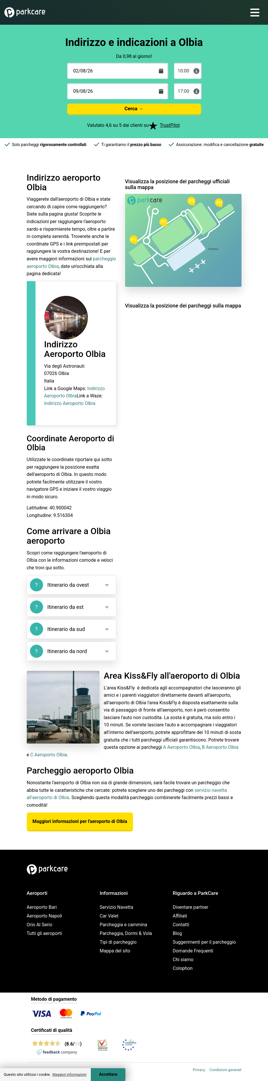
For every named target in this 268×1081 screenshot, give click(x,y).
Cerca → (134, 108)
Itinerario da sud (57, 629)
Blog (177, 933)
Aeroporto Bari (42, 907)
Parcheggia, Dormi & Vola (126, 933)
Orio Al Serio (39, 924)
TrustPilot (170, 125)
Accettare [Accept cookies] (108, 1074)
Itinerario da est (57, 607)
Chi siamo (183, 959)
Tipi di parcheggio (118, 942)
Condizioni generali (226, 1070)
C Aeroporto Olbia (48, 755)
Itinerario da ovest (59, 584)
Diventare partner (191, 907)
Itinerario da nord (58, 651)
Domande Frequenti (193, 951)
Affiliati (180, 916)
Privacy (199, 1070)
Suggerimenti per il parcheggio (204, 942)
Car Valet (109, 916)
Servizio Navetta (116, 907)
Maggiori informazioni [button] (69, 1075)
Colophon (183, 968)
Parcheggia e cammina (123, 924)
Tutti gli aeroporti (44, 933)
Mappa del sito (115, 951)
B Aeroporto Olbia (220, 747)
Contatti (181, 924)
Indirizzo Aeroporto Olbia (69, 403)
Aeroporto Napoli (44, 916)
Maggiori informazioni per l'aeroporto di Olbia (80, 821)
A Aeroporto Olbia (181, 747)
